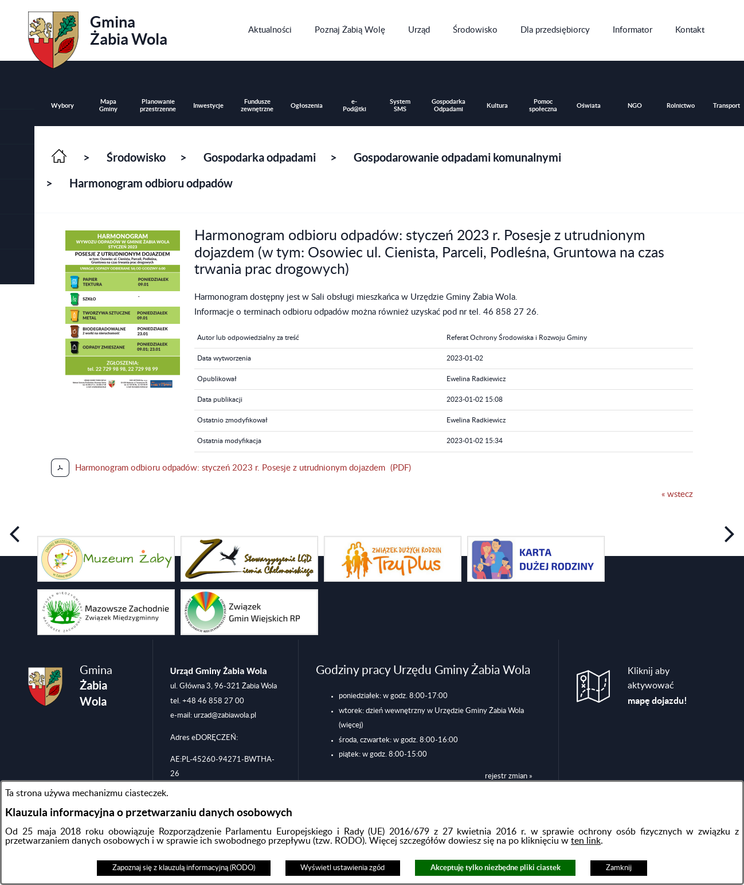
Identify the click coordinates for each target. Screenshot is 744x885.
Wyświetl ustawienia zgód (342, 868)
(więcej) (351, 725)
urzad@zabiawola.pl (225, 715)
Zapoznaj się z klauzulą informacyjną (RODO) (183, 868)
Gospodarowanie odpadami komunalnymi (457, 157)
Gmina (97, 36)
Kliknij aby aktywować (657, 686)
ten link (586, 840)
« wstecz (677, 494)
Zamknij (619, 868)
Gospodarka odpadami (259, 157)
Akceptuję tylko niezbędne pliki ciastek (495, 867)
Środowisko (136, 157)
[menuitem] (270, 30)
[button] (17, 161)
